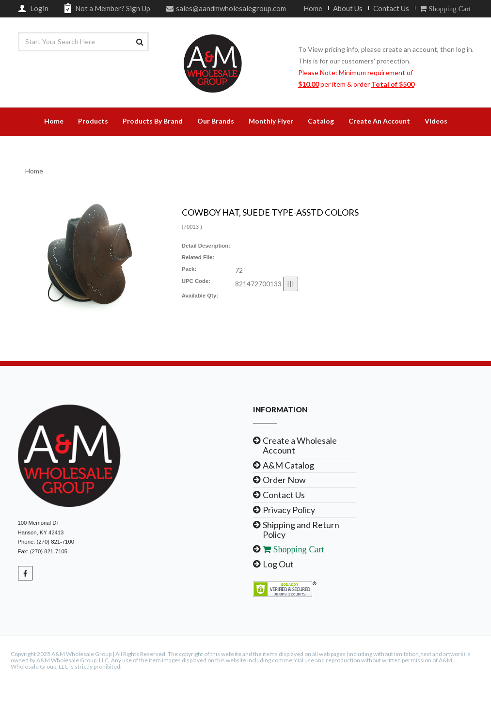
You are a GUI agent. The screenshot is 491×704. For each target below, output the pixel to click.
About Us (348, 8)
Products (93, 121)
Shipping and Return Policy (301, 529)
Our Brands (215, 121)
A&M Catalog (288, 465)
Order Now (284, 479)
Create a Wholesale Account (300, 445)
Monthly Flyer (271, 121)
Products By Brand (153, 121)
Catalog (321, 121)
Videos (436, 121)
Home (312, 8)
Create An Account (379, 121)
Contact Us (391, 8)
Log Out (278, 564)
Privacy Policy (289, 509)
